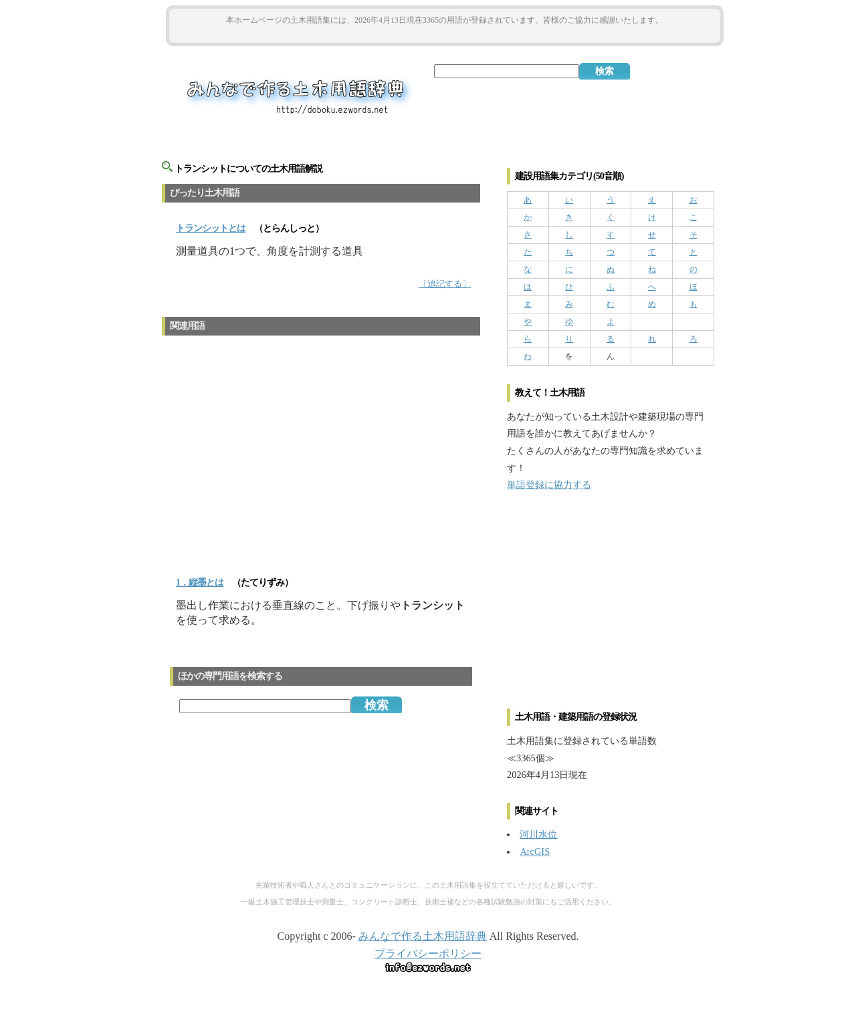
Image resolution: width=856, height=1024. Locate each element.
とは (210, 228)
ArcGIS (535, 851)
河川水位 (538, 834)
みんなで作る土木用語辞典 (422, 936)
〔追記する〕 (445, 284)
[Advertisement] (444, 34)
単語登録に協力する (549, 484)
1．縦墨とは (199, 583)
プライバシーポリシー (427, 953)
